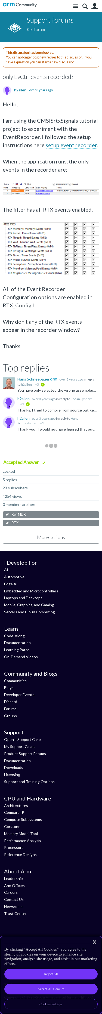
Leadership (13, 878)
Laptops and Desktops (23, 597)
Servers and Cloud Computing (29, 612)
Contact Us (14, 899)
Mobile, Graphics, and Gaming (29, 604)
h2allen (20, 90)
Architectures (16, 805)
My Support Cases (19, 746)
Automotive (14, 576)
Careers (11, 892)
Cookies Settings (51, 1004)
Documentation (17, 642)
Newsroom (13, 906)
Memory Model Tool (21, 833)
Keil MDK (19, 514)
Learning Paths (17, 649)
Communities (15, 680)
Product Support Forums (25, 753)
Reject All (51, 974)
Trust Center (15, 913)
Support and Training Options (29, 781)
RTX (15, 523)
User (94, 6)
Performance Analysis (22, 840)
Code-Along (14, 635)
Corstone (12, 826)
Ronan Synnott (81, 399)
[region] (51, 975)
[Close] (94, 942)
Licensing (12, 774)
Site (75, 6)
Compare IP (14, 812)
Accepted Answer (21, 462)
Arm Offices (14, 885)
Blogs (9, 687)
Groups (10, 715)
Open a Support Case (22, 739)
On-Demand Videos (21, 656)
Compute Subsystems (23, 819)
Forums (10, 708)
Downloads (13, 767)
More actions (51, 537)
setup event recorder (71, 145)
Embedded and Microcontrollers (31, 591)
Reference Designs (20, 854)
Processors (13, 847)
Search (85, 6)
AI (6, 569)
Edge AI (11, 584)
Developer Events (19, 694)
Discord (10, 701)
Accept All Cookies (51, 989)
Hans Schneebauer (33, 379)
